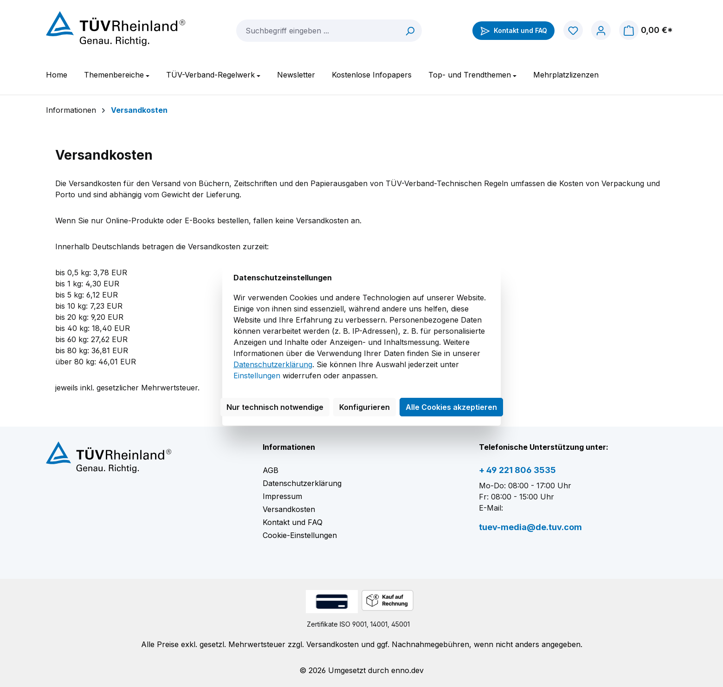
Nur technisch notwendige (274, 407)
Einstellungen (256, 375)
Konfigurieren (364, 407)
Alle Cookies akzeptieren (451, 407)
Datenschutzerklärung (272, 364)
